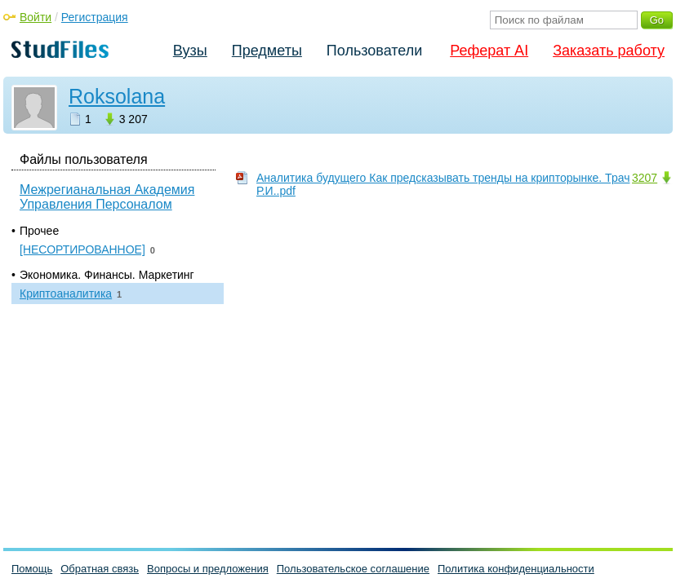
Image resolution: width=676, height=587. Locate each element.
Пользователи (374, 50)
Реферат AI (489, 50)
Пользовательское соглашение (353, 569)
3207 (644, 177)
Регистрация (94, 17)
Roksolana (117, 96)
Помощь (31, 569)
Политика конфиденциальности (516, 569)
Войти (35, 17)
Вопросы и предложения (208, 569)
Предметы (267, 50)
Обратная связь (99, 569)
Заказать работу (609, 50)
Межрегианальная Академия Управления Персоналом (107, 197)
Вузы (190, 50)
